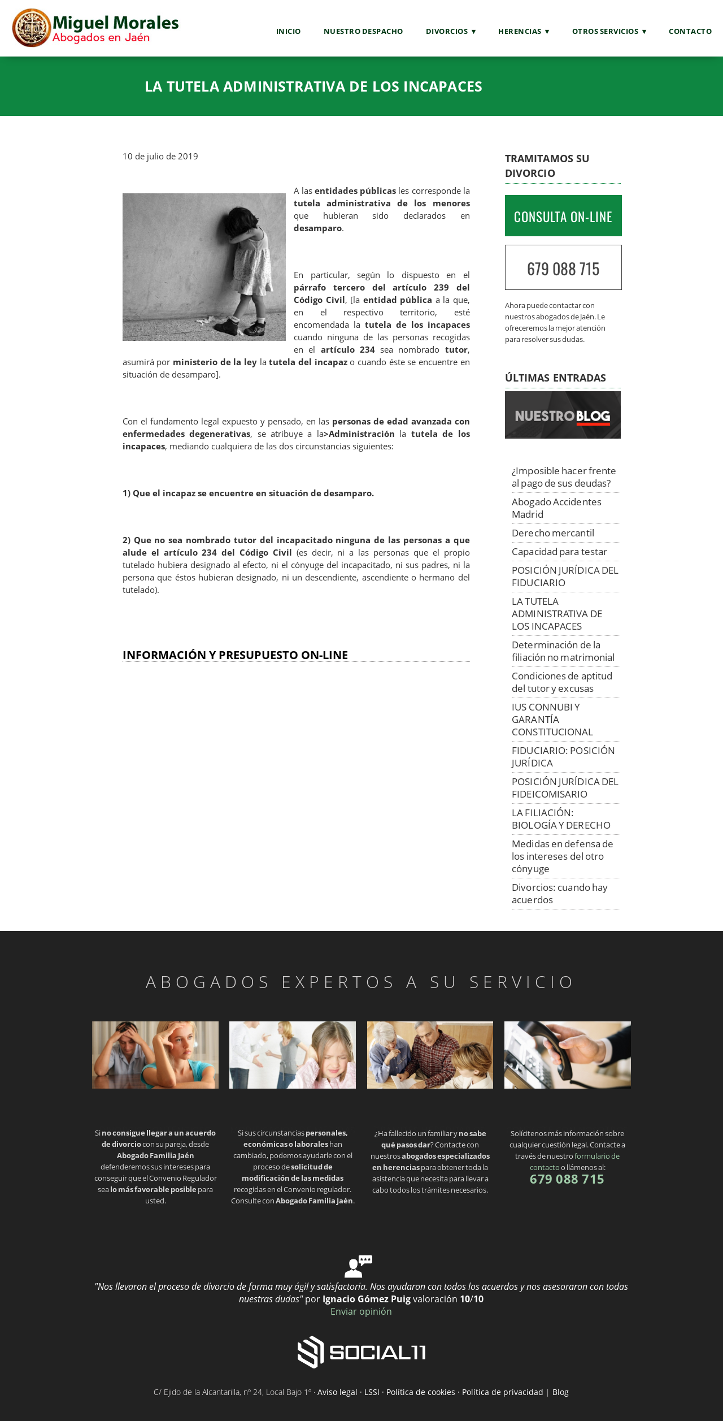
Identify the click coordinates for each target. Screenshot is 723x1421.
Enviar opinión (361, 1311)
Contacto (690, 31)
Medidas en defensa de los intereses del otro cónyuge (562, 856)
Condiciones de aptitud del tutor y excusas (562, 682)
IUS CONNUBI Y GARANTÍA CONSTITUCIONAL (552, 719)
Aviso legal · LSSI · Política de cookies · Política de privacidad (430, 1392)
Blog (560, 1392)
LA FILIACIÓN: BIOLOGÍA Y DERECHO (561, 818)
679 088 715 (563, 268)
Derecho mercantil (553, 532)
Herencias (520, 31)
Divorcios (447, 31)
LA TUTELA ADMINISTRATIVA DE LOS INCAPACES (557, 613)
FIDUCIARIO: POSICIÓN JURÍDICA (563, 756)
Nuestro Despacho (363, 31)
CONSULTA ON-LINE (563, 216)
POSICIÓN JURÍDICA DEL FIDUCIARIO (565, 576)
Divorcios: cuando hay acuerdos (560, 893)
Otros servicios (605, 31)
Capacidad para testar (559, 551)
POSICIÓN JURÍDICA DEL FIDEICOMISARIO (565, 787)
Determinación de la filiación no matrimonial (563, 651)
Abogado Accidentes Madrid (557, 508)
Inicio (288, 31)
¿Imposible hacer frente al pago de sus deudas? (564, 476)
